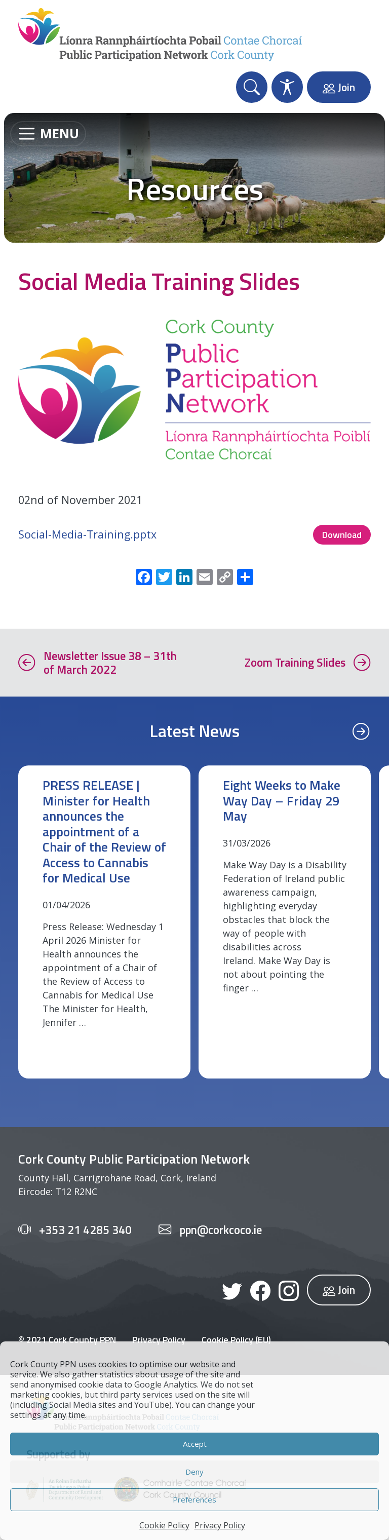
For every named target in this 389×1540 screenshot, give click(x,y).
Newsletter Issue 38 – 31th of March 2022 (110, 662)
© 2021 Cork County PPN (67, 1339)
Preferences (194, 1499)
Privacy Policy (219, 1525)
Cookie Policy (164, 1525)
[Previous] (361, 731)
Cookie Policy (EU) (236, 1339)
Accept (195, 1444)
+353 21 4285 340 (85, 1230)
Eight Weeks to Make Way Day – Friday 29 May (281, 800)
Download (342, 535)
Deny (194, 1472)
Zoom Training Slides (295, 662)
